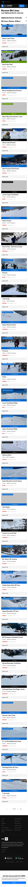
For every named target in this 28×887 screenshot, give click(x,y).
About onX (4, 849)
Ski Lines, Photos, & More (14, 21)
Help (3, 821)
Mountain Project (18, 818)
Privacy (21, 861)
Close (14, 882)
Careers (3, 851)
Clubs (3, 825)
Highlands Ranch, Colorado (14, 17)
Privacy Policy (15, 879)
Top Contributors (5, 827)
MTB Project (17, 821)
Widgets (3, 823)
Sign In (22, 5)
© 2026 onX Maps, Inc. (10, 861)
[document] (14, 880)
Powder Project (17, 827)
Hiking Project (17, 823)
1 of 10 (14, 809)
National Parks (17, 830)
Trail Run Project (17, 825)
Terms (17, 861)
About (3, 818)
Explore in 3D (5, 46)
